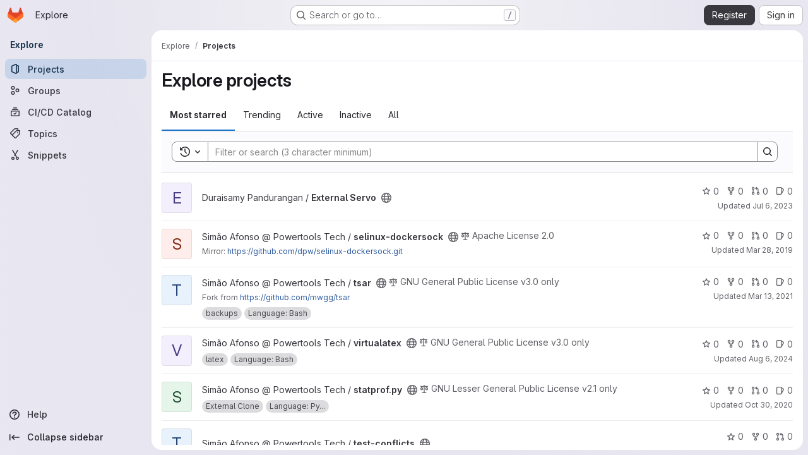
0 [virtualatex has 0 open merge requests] (759, 344)
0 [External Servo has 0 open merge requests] (759, 191)
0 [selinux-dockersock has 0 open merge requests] (759, 235)
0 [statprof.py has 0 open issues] (784, 390)
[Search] (476, 151)
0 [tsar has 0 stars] (710, 281)
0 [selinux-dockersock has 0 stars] (710, 235)
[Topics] (75, 133)
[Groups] (75, 90)
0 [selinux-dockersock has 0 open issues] (784, 235)
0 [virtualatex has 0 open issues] (784, 344)
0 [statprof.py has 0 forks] (735, 390)
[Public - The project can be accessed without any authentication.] (386, 198)
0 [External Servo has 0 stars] (710, 191)
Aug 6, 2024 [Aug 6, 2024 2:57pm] (771, 358)
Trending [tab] (262, 114)
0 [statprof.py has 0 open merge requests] (759, 390)
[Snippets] (75, 155)
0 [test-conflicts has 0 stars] (735, 436)
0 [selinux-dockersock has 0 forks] (735, 235)
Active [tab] (310, 114)
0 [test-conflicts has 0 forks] (759, 436)
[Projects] (75, 69)
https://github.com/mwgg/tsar (295, 297)
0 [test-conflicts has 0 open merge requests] (784, 436)
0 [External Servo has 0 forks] (735, 191)
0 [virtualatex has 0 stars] (710, 344)
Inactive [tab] (356, 114)
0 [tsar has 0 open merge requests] (759, 281)
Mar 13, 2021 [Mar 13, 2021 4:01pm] (770, 296)
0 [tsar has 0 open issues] (784, 281)
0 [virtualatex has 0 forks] (735, 344)
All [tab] (393, 114)
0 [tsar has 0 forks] (735, 281)
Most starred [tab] (198, 114)
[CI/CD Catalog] (75, 112)
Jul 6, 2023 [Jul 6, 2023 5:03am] (772, 205)
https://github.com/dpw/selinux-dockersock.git (315, 251)
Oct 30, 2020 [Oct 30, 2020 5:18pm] (769, 405)
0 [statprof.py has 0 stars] (710, 390)
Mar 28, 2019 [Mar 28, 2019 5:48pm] (769, 250)
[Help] (75, 414)
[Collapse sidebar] (75, 437)
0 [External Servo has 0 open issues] (784, 191)
